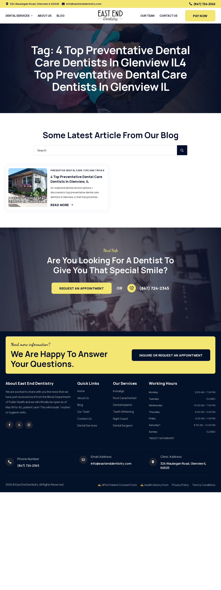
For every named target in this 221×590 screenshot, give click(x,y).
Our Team (147, 16)
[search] (182, 150)
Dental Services (18, 16)
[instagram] (29, 425)
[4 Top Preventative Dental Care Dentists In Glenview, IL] (27, 187)
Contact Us (168, 16)
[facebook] (9, 425)
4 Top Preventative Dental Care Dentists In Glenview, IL (76, 179)
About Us (45, 16)
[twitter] (19, 425)
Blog (61, 16)
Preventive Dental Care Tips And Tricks (77, 170)
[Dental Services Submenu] (31, 16)
